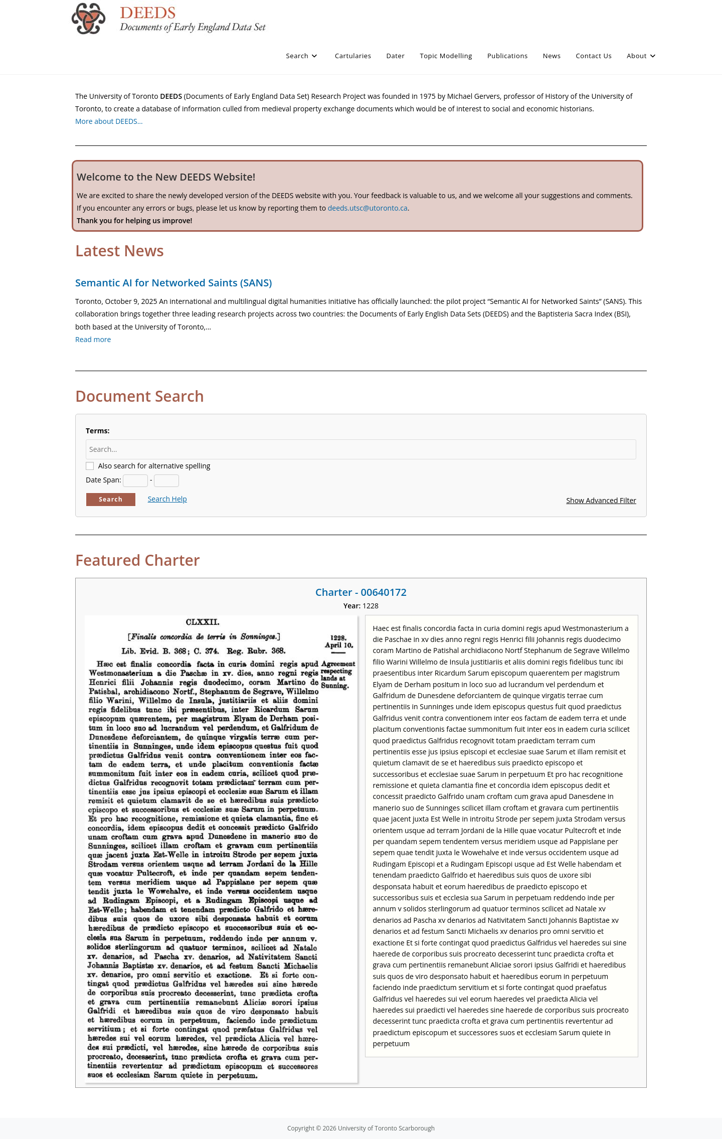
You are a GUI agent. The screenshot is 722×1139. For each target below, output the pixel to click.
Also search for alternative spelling (154, 465)
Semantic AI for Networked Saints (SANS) (173, 282)
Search (111, 499)
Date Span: (103, 479)
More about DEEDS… (109, 121)
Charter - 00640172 (361, 592)
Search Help (167, 499)
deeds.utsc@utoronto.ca (368, 208)
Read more (93, 339)
